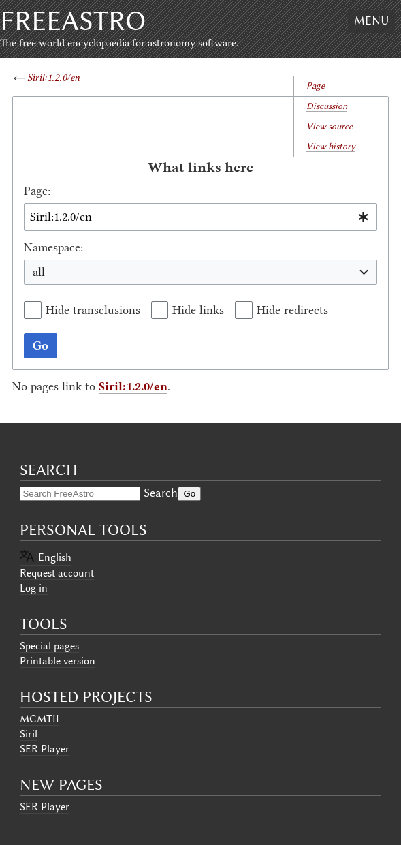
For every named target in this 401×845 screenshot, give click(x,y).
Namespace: (53, 247)
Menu (371, 20)
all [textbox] (39, 272)
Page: (37, 191)
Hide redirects (292, 310)
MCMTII (39, 719)
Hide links (198, 310)
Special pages (49, 646)
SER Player (44, 749)
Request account (57, 573)
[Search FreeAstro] (80, 494)
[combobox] (200, 217)
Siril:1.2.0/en (53, 78)
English (54, 557)
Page (315, 85)
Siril (28, 734)
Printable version (57, 661)
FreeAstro (73, 20)
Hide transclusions (93, 310)
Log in (34, 588)
